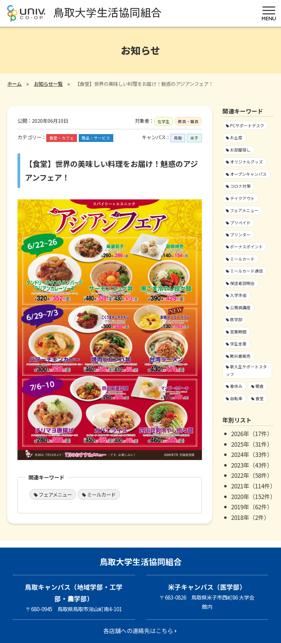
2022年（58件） (252, 475)
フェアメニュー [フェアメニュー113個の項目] (244, 210)
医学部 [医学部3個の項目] (236, 319)
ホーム (14, 83)
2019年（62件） (252, 506)
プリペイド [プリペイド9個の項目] (240, 222)
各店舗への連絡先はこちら (138, 630)
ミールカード (101, 494)
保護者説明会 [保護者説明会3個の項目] (242, 283)
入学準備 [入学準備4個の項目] (238, 295)
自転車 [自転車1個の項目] (236, 398)
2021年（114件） (253, 486)
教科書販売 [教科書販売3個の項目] (240, 356)
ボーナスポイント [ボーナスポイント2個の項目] (246, 246)
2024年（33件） (252, 454)
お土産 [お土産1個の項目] (236, 137)
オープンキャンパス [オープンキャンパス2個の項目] (248, 174)
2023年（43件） (252, 465)
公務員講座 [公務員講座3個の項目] (240, 307)
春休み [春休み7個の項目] (236, 386)
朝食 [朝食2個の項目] (259, 386)
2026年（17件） (252, 433)
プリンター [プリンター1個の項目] (240, 234)
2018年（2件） (250, 517)
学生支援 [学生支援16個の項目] (238, 343)
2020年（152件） (253, 496)
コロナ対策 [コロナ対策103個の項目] (240, 186)
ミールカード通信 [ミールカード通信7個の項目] (246, 271)
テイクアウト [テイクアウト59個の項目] (242, 198)
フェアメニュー (55, 494)
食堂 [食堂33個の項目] (259, 398)
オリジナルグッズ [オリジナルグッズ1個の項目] (246, 162)
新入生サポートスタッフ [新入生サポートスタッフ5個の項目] (246, 370)
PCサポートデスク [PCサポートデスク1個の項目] (247, 125)
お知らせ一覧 (48, 83)
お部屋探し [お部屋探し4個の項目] (240, 150)
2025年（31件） (252, 444)
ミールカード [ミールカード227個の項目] (242, 259)
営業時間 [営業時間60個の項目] (238, 331)
